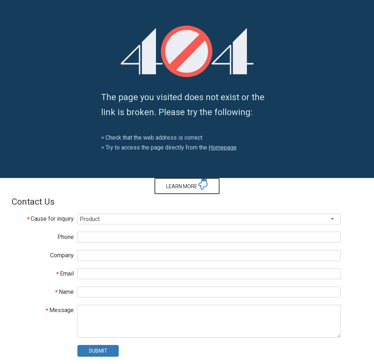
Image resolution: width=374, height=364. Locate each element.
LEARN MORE (187, 184)
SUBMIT (98, 351)
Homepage (223, 147)
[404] (187, 51)
